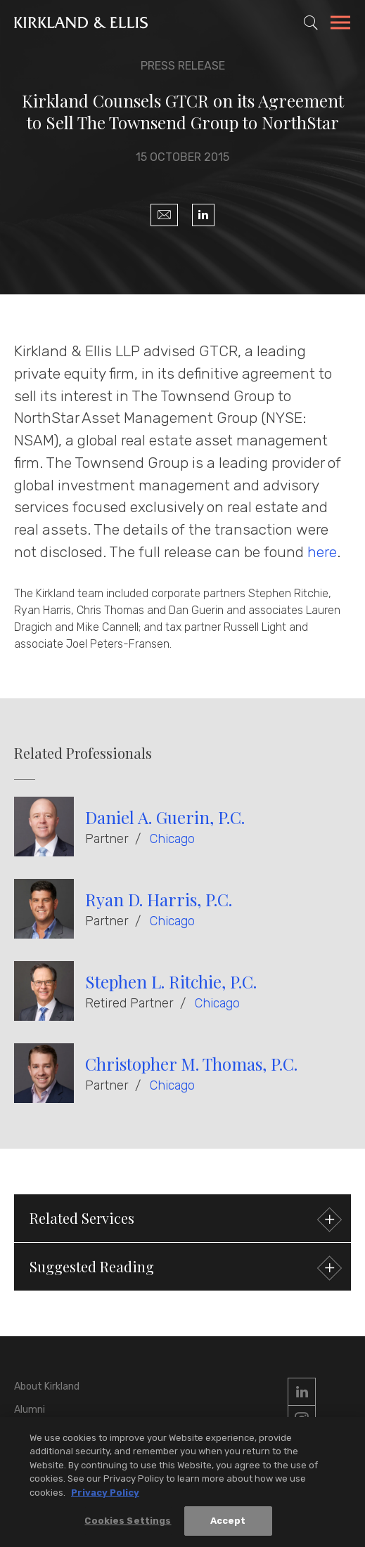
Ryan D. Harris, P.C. (158, 899)
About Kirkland (46, 1386)
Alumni (29, 1410)
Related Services (184, 1220)
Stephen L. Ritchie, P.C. (171, 981)
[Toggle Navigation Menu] (340, 24)
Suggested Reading (184, 1268)
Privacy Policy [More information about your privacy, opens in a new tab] (105, 1496)
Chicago (172, 839)
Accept (228, 1525)
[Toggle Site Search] (310, 22)
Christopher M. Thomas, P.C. (191, 1063)
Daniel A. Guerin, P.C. (165, 817)
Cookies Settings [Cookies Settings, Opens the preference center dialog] (127, 1525)
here (322, 552)
